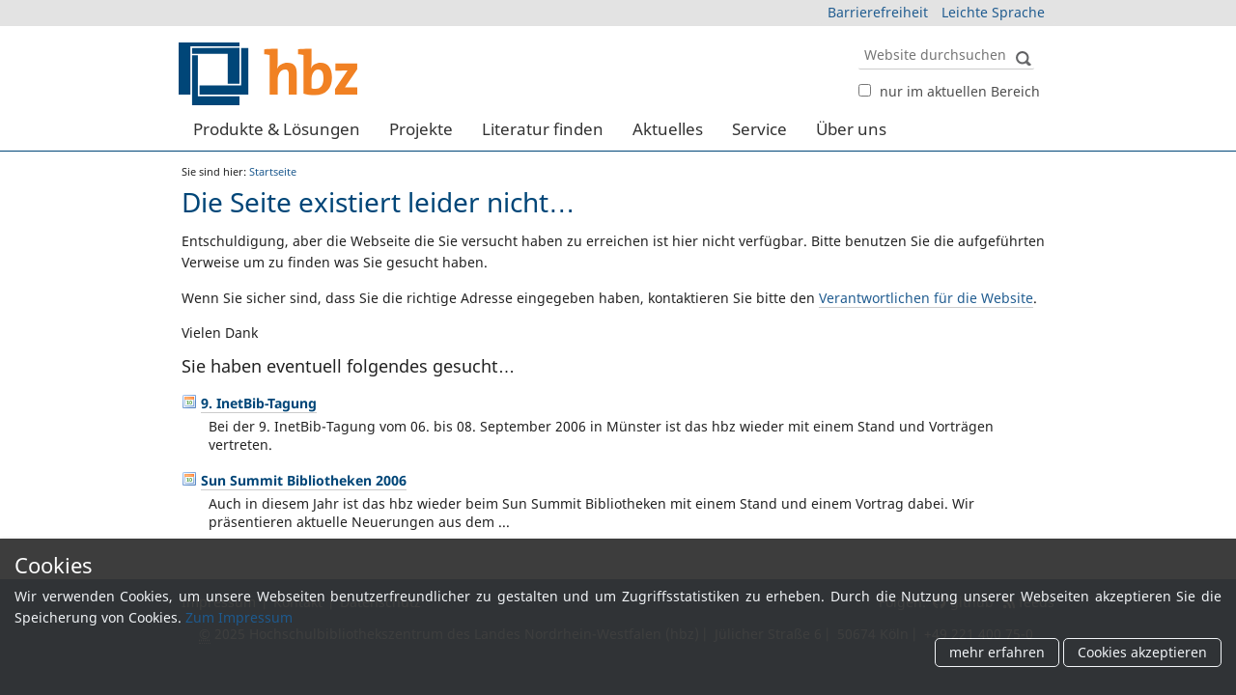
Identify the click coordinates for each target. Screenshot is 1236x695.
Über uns (851, 129)
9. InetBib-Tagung (259, 403)
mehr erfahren (997, 653)
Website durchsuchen (857, 39)
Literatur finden (543, 129)
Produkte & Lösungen (276, 129)
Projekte (421, 129)
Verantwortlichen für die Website (926, 298)
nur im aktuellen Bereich (960, 91)
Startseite (272, 171)
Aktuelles (667, 129)
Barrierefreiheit (878, 12)
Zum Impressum (239, 617)
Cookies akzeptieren (1142, 653)
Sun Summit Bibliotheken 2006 (304, 480)
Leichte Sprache (993, 12)
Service (759, 129)
